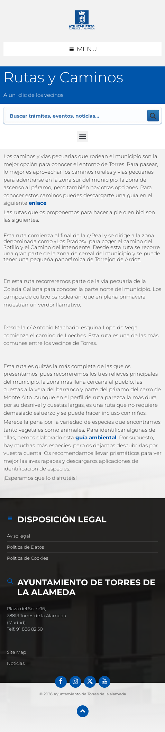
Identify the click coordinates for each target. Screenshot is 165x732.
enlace (37, 203)
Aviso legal (18, 536)
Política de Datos (25, 547)
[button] (82, 136)
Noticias (16, 663)
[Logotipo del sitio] (83, 21)
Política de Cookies (27, 558)
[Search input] (77, 115)
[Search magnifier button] (153, 115)
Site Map (16, 652)
